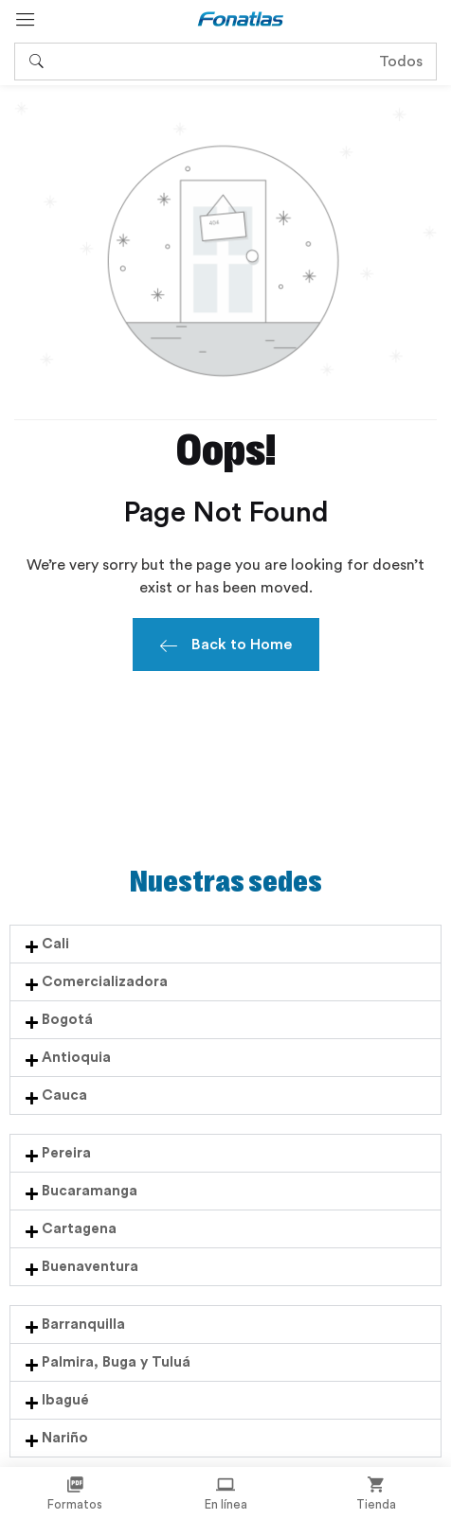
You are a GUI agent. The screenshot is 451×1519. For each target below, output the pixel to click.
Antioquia (76, 1058)
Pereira (66, 1153)
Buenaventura (90, 1267)
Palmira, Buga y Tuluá (116, 1362)
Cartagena (79, 1229)
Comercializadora (105, 982)
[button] (225, 944)
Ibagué (65, 1400)
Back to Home (226, 648)
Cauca (64, 1095)
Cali (55, 944)
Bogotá (67, 1020)
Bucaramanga (89, 1191)
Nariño (65, 1438)
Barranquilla (83, 1324)
